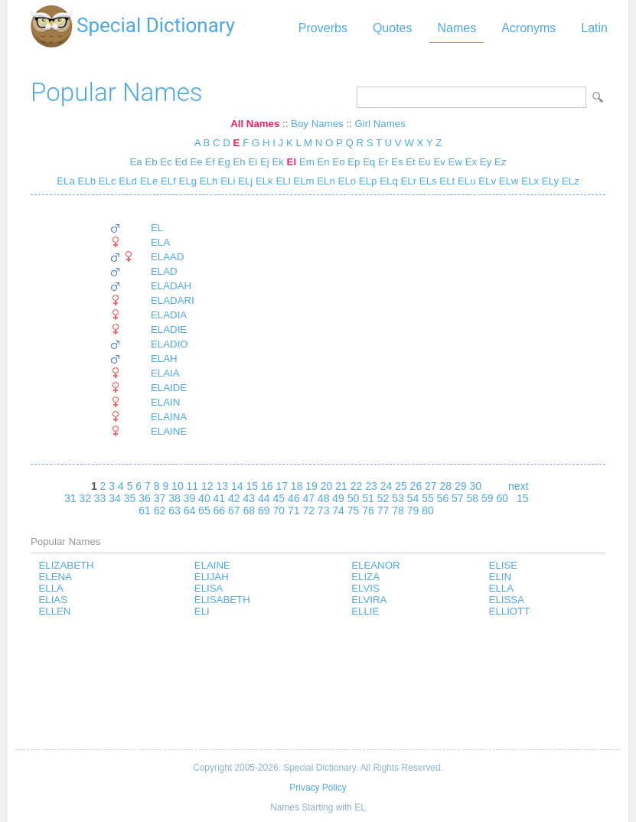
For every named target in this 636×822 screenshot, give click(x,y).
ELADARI (172, 300)
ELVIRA (368, 599)
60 (502, 498)
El (292, 162)
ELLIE (365, 611)
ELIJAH (211, 576)
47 (308, 498)
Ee (196, 162)
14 (237, 486)
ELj (244, 181)
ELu (465, 181)
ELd (126, 181)
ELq (387, 181)
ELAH (164, 358)
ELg (186, 181)
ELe (147, 181)
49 (338, 498)
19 (311, 486)
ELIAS (52, 599)
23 (371, 486)
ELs (426, 181)
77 (383, 510)
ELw (507, 181)
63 (174, 510)
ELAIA (165, 373)
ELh (207, 181)
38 (174, 498)
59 (487, 498)
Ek (277, 162)
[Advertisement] (318, 684)
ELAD (164, 271)
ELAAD (167, 257)
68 (249, 510)
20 (327, 486)
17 (282, 486)
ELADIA (169, 315)
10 (177, 486)
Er (383, 162)
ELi (226, 181)
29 (461, 486)
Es (397, 162)
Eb (151, 162)
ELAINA (169, 416)
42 (234, 498)
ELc (106, 181)
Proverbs (322, 27)
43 (249, 498)
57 (458, 498)
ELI (202, 611)
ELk (263, 181)
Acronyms (528, 27)
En (323, 162)
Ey (485, 162)
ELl (282, 181)
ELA (160, 242)
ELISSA (506, 599)
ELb (85, 181)
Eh (239, 162)
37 (160, 498)
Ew (455, 162)
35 (130, 498)
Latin (594, 27)
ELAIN (165, 402)
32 (85, 498)
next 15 (518, 492)
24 (386, 486)
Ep (353, 162)
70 (278, 510)
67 (234, 510)
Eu (424, 162)
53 (398, 498)
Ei (252, 162)
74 (338, 510)
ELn (325, 181)
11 (193, 486)
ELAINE (169, 431)
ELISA (208, 588)
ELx (529, 181)
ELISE (503, 565)
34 (115, 498)
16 (267, 486)
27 (431, 486)
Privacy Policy (317, 787)
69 (264, 510)
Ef (210, 162)
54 (413, 498)
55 (428, 498)
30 (475, 486)
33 (100, 498)
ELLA (50, 588)
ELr (407, 181)
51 (368, 498)
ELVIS (365, 588)
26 (416, 486)
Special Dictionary (156, 25)
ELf (167, 181)
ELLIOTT (509, 611)
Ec (165, 162)
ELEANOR (375, 565)
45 (278, 498)
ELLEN (54, 611)
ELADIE (169, 329)
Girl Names (379, 123)
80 (428, 510)
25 (401, 486)
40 (204, 498)
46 (294, 498)
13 (223, 486)
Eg (224, 162)
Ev (439, 162)
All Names (254, 123)
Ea (136, 162)
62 (160, 510)
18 (297, 486)
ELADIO (169, 344)
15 (252, 486)
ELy (549, 181)
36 (145, 498)
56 (443, 498)
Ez (500, 162)
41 (220, 498)
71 (294, 510)
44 (264, 498)
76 (368, 510)
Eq (369, 162)
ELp (366, 181)
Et (411, 162)
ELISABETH (222, 599)
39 (190, 498)
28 (446, 486)
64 (190, 510)
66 (220, 510)
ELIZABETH (65, 565)
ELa (66, 181)
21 (341, 486)
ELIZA (365, 576)
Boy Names (317, 123)
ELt (446, 181)
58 (473, 498)
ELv (486, 181)
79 (413, 510)
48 (324, 498)
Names (456, 27)
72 (308, 510)
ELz (569, 181)
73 (324, 510)
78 (398, 510)
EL (157, 227)
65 (204, 510)
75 (353, 510)
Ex (471, 162)
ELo (345, 181)
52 (383, 498)
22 (357, 486)
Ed (181, 162)
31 (70, 498)
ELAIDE (169, 387)
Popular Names (117, 92)
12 (207, 486)
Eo (338, 162)
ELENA (55, 576)
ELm (303, 181)
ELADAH (171, 286)
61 (145, 510)
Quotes (393, 27)
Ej (264, 162)
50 (353, 498)
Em (307, 162)
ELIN (500, 576)
